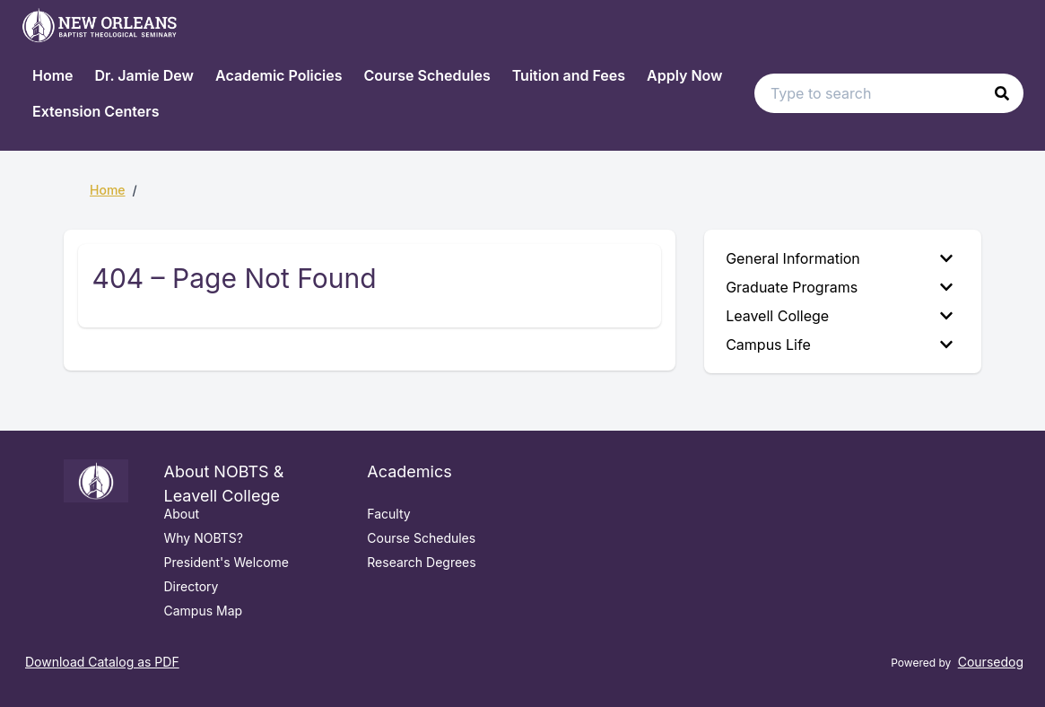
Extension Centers (95, 111)
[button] (1002, 93)
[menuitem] (842, 258)
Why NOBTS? (203, 538)
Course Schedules (427, 75)
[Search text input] (888, 93)
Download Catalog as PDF (102, 661)
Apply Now (684, 75)
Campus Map (203, 610)
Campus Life (839, 345)
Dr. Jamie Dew (144, 75)
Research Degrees (421, 562)
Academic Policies (279, 75)
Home (53, 75)
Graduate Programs (839, 287)
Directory (191, 586)
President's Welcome (227, 562)
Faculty (388, 513)
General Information (839, 258)
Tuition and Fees (568, 75)
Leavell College (839, 316)
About (181, 513)
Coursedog (990, 661)
